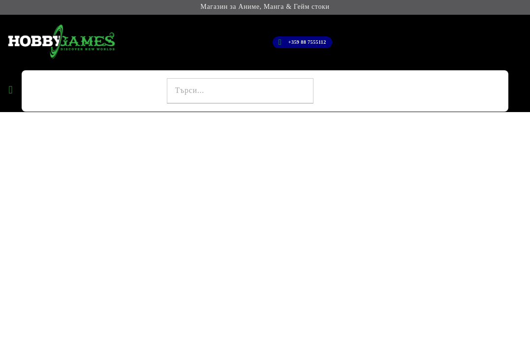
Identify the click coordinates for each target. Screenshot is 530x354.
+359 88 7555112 (307, 42)
